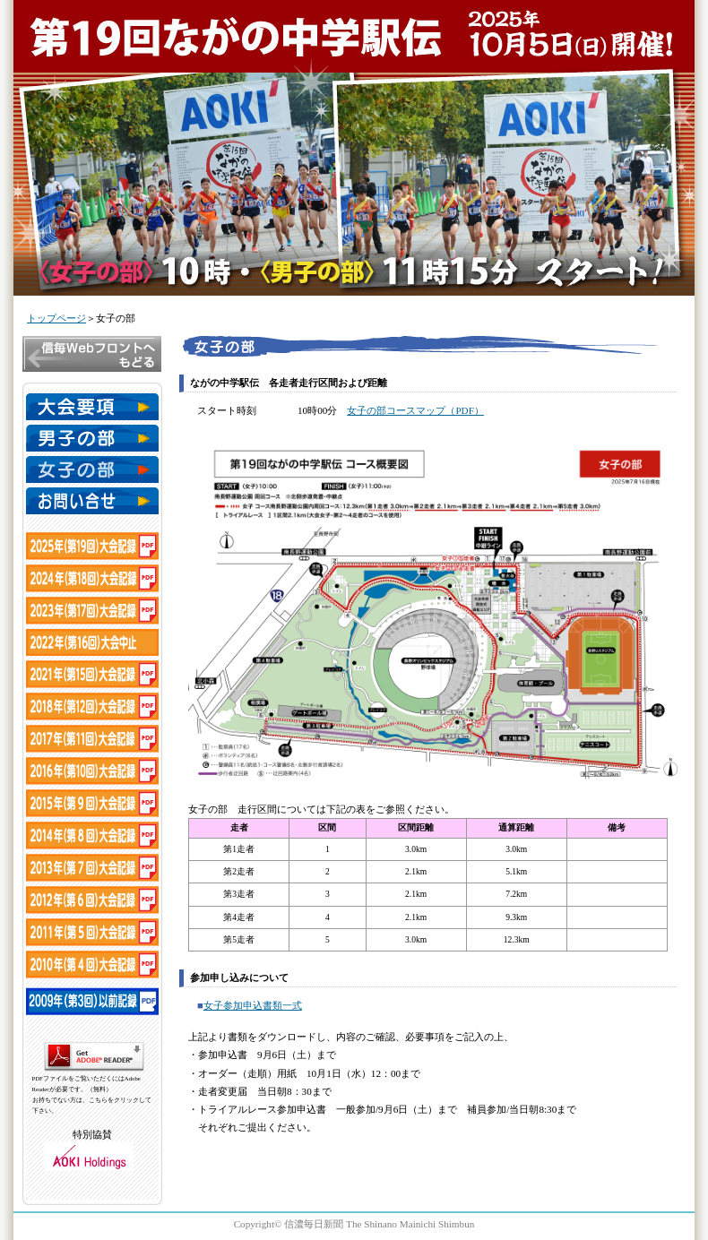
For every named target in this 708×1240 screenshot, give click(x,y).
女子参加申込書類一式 (252, 1005)
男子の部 (92, 438)
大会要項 (92, 406)
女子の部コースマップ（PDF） (415, 410)
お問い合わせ (92, 500)
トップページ (56, 318)
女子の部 (92, 469)
